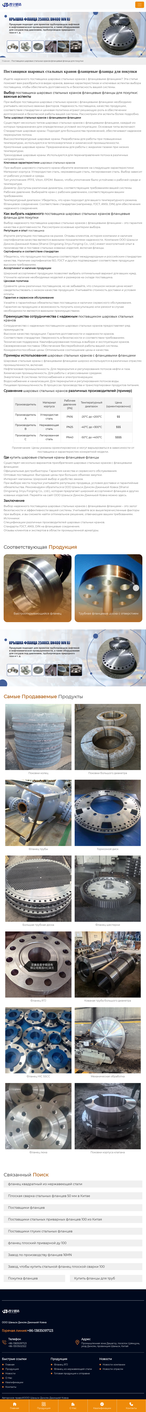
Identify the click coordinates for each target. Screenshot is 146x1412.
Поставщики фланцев (26, 1208)
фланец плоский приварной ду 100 (37, 1243)
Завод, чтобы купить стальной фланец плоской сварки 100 (56, 1267)
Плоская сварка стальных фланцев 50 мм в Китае (49, 1196)
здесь (122, 495)
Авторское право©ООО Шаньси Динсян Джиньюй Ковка (35, 1397)
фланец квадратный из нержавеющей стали (45, 1184)
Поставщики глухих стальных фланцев (40, 1231)
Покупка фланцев (23, 1278)
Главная (6, 61)
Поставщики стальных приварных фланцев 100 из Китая (55, 1219)
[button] (136, 588)
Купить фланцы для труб (94, 1278)
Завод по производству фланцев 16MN (40, 1255)
